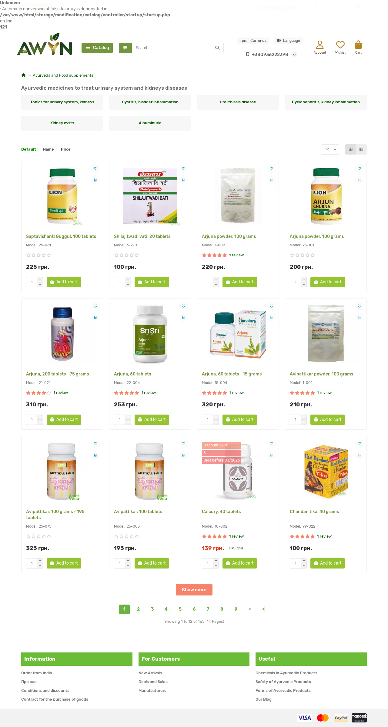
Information (39, 659)
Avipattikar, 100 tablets (138, 512)
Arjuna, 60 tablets (132, 374)
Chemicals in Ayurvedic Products (286, 673)
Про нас (28, 681)
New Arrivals (150, 673)
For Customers (161, 659)
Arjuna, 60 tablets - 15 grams (232, 374)
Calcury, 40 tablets (221, 512)
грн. (253, 41)
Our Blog (264, 699)
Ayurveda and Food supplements (63, 76)
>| (264, 609)
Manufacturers (152, 690)
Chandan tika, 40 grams (314, 512)
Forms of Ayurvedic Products (283, 690)
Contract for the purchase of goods (54, 699)
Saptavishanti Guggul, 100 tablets (61, 237)
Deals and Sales (153, 681)
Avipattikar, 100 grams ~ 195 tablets (55, 515)
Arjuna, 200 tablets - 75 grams (57, 374)
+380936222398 (265, 55)
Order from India (36, 673)
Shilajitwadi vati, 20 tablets (142, 237)
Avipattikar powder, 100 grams (321, 374)
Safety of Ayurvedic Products (283, 681)
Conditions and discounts (45, 690)
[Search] (178, 48)
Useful (267, 659)
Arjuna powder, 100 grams (229, 237)
